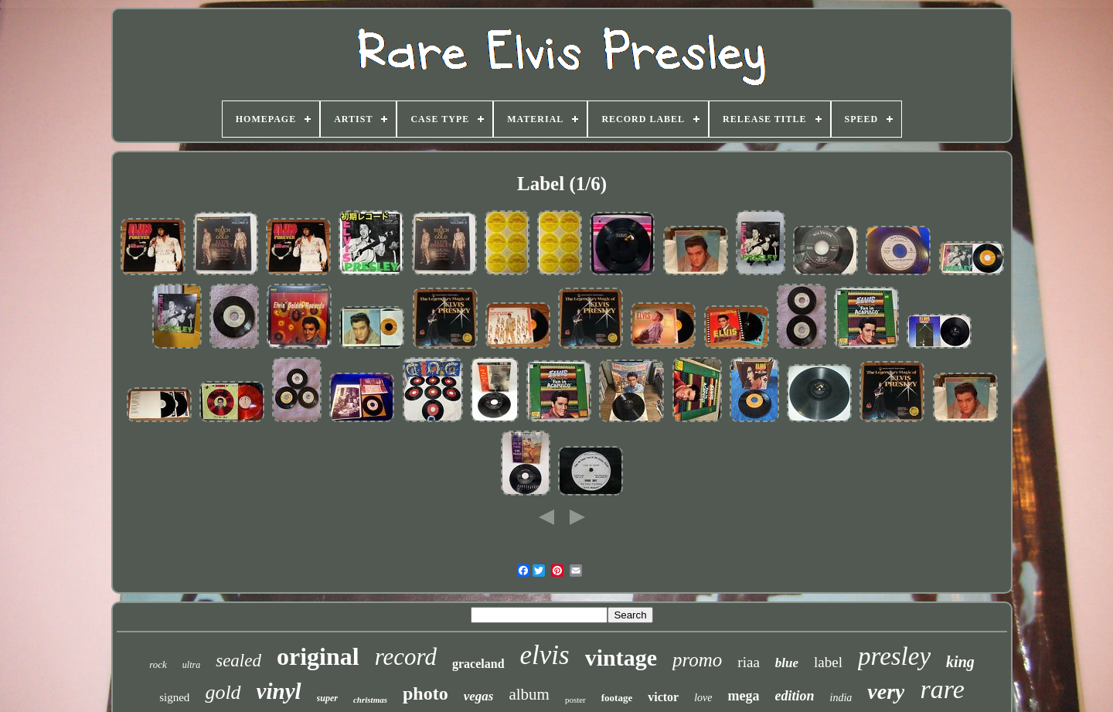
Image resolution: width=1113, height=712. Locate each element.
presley (894, 656)
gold (222, 692)
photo (425, 693)
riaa (748, 662)
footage (616, 697)
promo (697, 659)
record (406, 656)
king (960, 661)
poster (575, 699)
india (841, 697)
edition (795, 695)
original (318, 656)
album (529, 694)
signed (174, 697)
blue (786, 663)
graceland (478, 663)
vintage (621, 657)
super (327, 698)
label (828, 662)
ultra (191, 664)
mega (744, 695)
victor (663, 696)
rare (942, 689)
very (885, 691)
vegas (479, 696)
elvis (545, 655)
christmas (370, 699)
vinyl (279, 691)
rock (158, 664)
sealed (238, 660)
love (703, 697)
